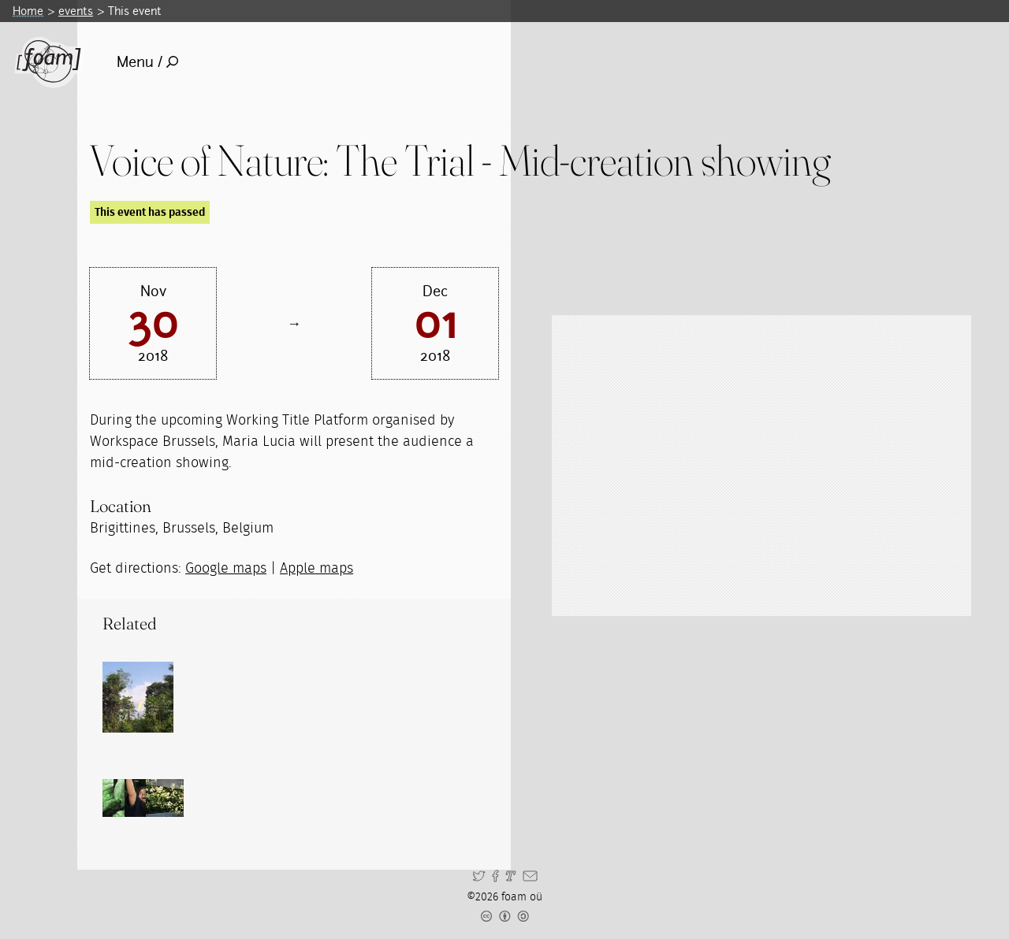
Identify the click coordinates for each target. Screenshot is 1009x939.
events (75, 10)
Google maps (225, 569)
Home (28, 10)
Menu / (148, 62)
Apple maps (316, 569)
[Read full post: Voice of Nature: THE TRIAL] (137, 697)
